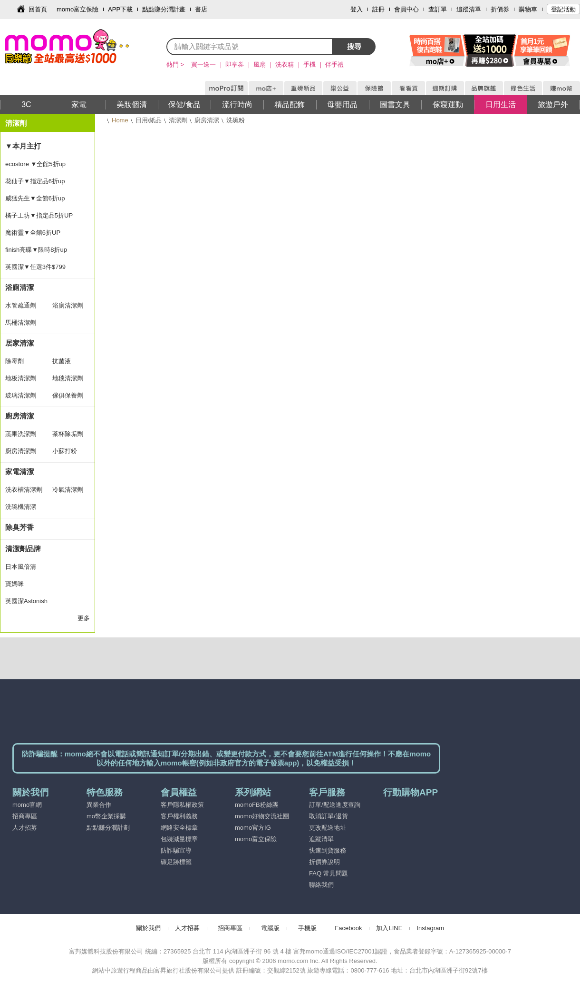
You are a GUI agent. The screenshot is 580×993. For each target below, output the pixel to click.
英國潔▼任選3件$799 (35, 266)
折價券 (500, 9)
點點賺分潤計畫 (163, 9)
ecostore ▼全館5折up (35, 164)
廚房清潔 (206, 120)
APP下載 (120, 9)
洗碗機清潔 (20, 506)
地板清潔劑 (20, 378)
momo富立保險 (77, 9)
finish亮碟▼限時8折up (36, 249)
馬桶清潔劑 (20, 322)
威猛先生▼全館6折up (35, 198)
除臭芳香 (19, 527)
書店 (201, 9)
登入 (356, 9)
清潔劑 (178, 120)
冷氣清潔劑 (67, 489)
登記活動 (563, 9)
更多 (83, 618)
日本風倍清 (20, 566)
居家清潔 (19, 343)
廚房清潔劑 (20, 451)
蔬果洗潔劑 (20, 433)
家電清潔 (19, 471)
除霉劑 (14, 361)
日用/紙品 (148, 120)
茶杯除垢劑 (67, 433)
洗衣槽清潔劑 (23, 489)
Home (120, 120)
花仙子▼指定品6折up (35, 181)
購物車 (528, 9)
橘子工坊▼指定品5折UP (39, 215)
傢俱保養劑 (67, 395)
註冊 (378, 9)
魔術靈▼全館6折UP (32, 232)
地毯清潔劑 (67, 378)
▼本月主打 (23, 146)
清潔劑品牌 (23, 549)
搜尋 (354, 46)
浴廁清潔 (19, 287)
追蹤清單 (468, 9)
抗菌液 (61, 361)
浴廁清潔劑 (67, 305)
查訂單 (437, 9)
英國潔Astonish (26, 601)
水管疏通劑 (20, 305)
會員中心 (406, 9)
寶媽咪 (14, 583)
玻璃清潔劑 (20, 395)
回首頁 (38, 9)
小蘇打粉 (64, 451)
